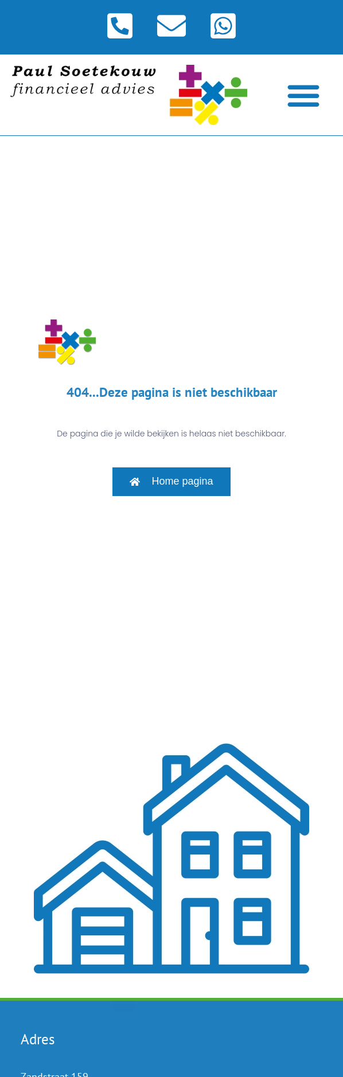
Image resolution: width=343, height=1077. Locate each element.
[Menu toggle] (303, 95)
